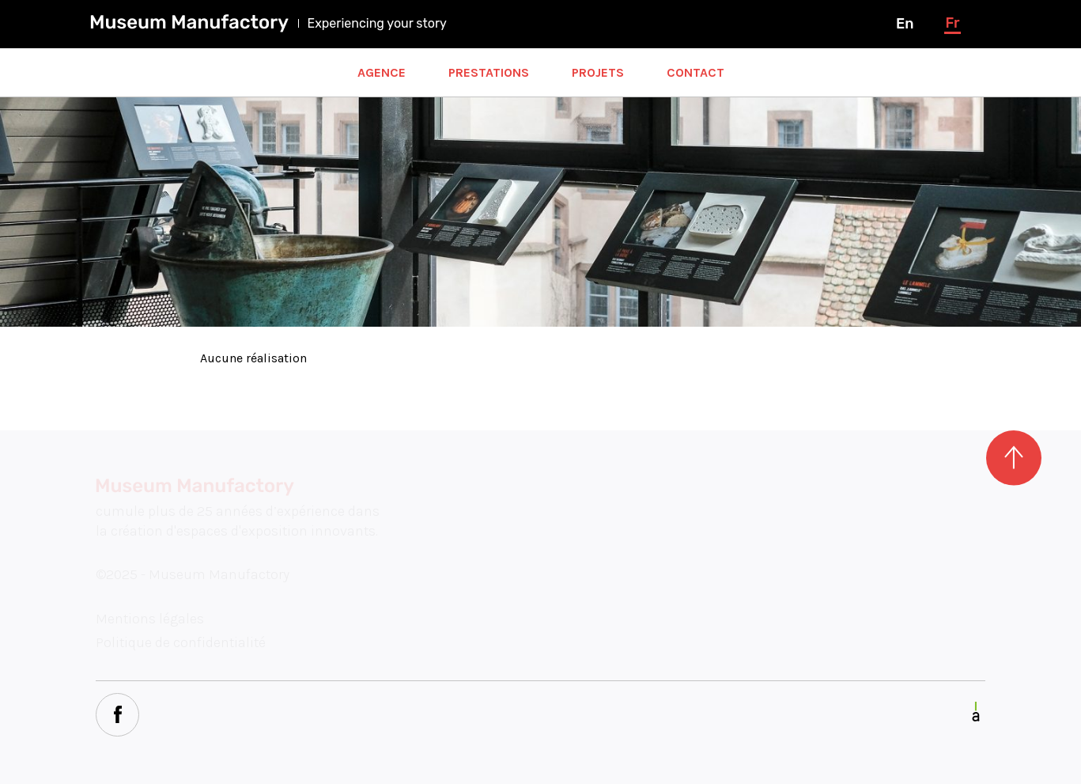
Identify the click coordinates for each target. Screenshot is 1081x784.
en (904, 23)
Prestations (488, 72)
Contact (695, 72)
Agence (381, 72)
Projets (598, 72)
